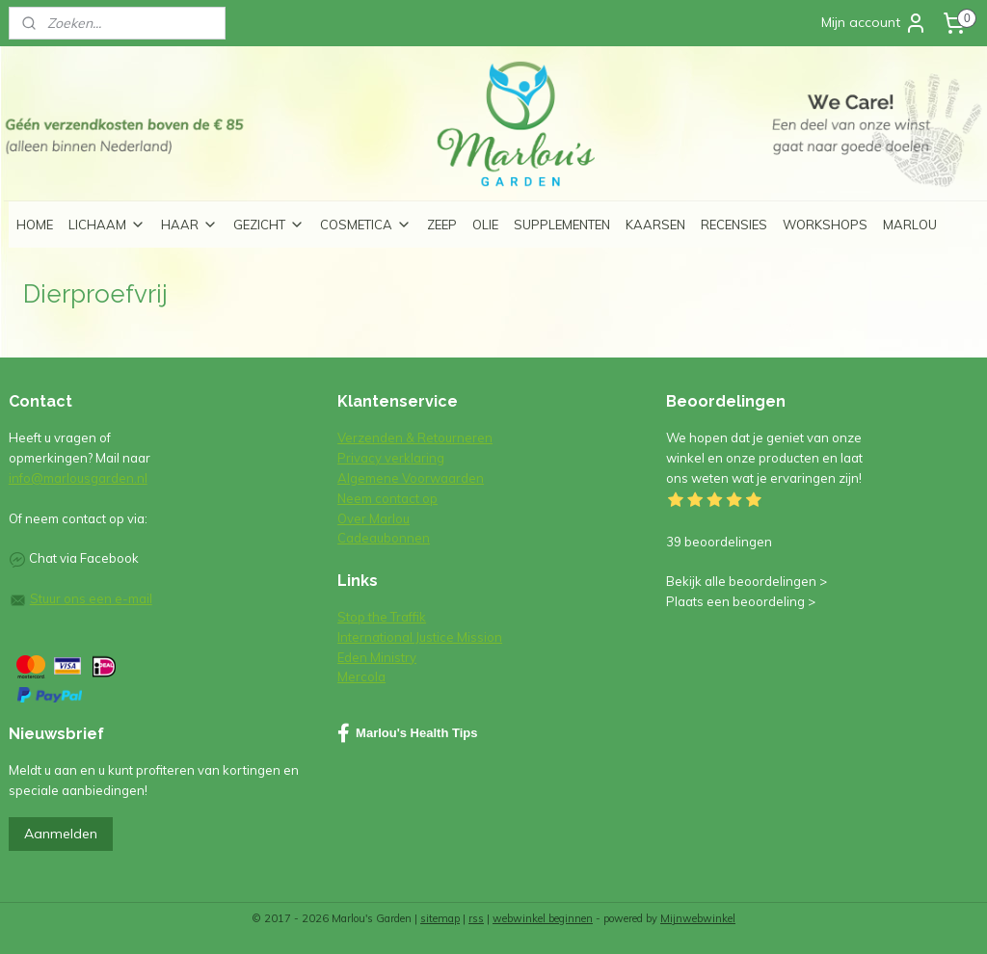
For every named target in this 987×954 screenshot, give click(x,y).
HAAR (189, 224)
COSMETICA (366, 224)
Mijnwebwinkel (697, 918)
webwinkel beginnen (543, 918)
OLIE (485, 224)
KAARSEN (655, 224)
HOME (34, 224)
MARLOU (910, 224)
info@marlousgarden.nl (78, 478)
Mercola (361, 676)
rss (476, 918)
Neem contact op (387, 498)
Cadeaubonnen (383, 537)
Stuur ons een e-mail (91, 598)
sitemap (440, 918)
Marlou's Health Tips (407, 733)
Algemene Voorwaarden (410, 478)
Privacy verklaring (390, 457)
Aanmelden (60, 833)
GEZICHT (269, 224)
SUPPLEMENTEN (562, 224)
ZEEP (442, 224)
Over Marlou (373, 518)
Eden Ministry (376, 657)
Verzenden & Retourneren (415, 437)
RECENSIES (734, 224)
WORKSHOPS (825, 224)
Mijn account (874, 23)
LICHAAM (107, 224)
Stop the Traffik (381, 616)
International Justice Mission (419, 637)
